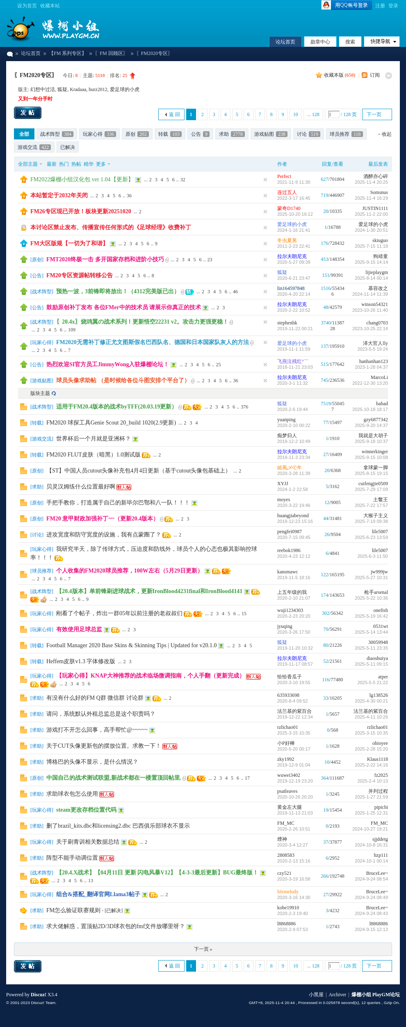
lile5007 (380, 531)
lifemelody (288, 892)
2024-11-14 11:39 (370, 294)
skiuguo (380, 240)
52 (325, 661)
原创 (137, 134)
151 (325, 275)
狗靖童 (380, 256)
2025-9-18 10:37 (371, 441)
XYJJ (282, 483)
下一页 (374, 114)
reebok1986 (289, 550)
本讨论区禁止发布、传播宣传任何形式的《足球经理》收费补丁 (110, 227)
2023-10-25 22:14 (370, 328)
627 (324, 179)
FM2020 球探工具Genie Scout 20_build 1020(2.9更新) (111, 423)
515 (324, 364)
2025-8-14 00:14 (371, 278)
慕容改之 (378, 288)
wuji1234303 (290, 610)
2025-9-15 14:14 (371, 262)
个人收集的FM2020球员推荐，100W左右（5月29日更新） (129, 571)
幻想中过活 (42, 89)
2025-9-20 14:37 (371, 425)
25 (218, 364)
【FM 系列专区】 (68, 53)
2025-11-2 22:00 (371, 214)
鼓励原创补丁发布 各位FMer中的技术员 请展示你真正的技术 (123, 307)
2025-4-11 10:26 (371, 716)
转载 (170, 134)
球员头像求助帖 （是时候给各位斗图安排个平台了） (123, 380)
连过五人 (287, 192)
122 (324, 574)
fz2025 (381, 775)
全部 (24, 134)
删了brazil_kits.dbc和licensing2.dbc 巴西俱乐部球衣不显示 (118, 826)
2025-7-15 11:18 (371, 246)
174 (324, 595)
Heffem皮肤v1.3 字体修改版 (81, 661)
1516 (326, 288)
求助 (232, 134)
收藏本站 (50, 6)
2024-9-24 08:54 (371, 878)
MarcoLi (379, 377)
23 (210, 259)
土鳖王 (380, 499)
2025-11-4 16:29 (371, 198)
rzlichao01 (287, 727)
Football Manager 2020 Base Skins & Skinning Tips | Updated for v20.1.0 (131, 645)
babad (382, 403)
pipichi (381, 807)
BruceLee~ (377, 873)
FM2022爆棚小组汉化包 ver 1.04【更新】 (82, 179)
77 (325, 422)
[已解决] (114, 910)
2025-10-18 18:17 (370, 409)
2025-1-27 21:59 (371, 796)
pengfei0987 (289, 531)
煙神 (282, 839)
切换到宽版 (11, 5)
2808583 (285, 855)
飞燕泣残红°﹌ (293, 361)
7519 (326, 403)
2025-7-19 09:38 (371, 521)
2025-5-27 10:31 (371, 577)
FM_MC (285, 823)
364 (324, 778)
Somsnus (379, 192)
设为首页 (27, 6)
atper (383, 677)
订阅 (375, 75)
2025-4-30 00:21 (371, 700)
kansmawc (287, 572)
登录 (393, 6)
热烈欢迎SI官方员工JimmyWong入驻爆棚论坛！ (107, 364)
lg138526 (379, 695)
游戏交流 (34, 147)
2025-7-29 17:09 (371, 489)
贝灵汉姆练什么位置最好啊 (80, 487)
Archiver (338, 994)
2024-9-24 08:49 (371, 897)
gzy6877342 (376, 419)
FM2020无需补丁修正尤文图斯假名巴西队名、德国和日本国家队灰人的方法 (152, 342)
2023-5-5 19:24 (372, 349)
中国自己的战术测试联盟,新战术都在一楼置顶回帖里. (113, 778)
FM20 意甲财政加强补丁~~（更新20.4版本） (102, 519)
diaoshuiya (377, 658)
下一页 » (203, 949)
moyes (283, 499)
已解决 (67, 147)
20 (325, 211)
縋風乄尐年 (289, 467)
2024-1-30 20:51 (371, 230)
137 (324, 346)
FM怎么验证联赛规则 (73, 910)
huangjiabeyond (293, 515)
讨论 (308, 134)
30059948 (378, 642)
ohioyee (380, 743)
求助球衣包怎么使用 (72, 794)
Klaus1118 (377, 759)
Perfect (284, 176)
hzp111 (381, 855)
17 (247, 778)
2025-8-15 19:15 (371, 473)
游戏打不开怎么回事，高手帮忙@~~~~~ (97, 730)
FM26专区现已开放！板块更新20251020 (80, 211)
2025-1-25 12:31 (371, 812)
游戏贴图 (270, 134)
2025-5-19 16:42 (371, 616)
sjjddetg (380, 839)
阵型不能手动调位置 (72, 858)
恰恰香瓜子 (289, 677)
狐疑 (62, 89)
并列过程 (378, 791)
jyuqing (284, 626)
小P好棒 (286, 743)
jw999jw (379, 572)
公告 (200, 134)
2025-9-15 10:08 (371, 457)
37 (325, 842)
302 (325, 613)
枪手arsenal (376, 592)
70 (325, 629)
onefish (381, 610)
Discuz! (38, 994)
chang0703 (377, 323)
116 (326, 679)
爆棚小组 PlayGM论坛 (9, 53)
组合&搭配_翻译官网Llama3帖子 (98, 894)
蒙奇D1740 (289, 208)
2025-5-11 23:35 (371, 648)
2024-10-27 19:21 (370, 828)
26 (326, 534)
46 (235, 291)
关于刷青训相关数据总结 (87, 842)
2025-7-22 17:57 (371, 505)
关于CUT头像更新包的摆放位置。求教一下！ (103, 746)
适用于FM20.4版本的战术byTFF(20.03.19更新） (116, 407)
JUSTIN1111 (375, 208)
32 (182, 180)
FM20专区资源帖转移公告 (79, 275)
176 (324, 243)
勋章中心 (320, 42)
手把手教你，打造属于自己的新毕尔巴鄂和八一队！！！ (118, 503)
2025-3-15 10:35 (371, 732)
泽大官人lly (375, 343)
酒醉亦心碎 (375, 176)
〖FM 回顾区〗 (111, 53)
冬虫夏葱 (287, 240)
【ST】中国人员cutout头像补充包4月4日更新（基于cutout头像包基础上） (138, 471)
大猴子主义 (375, 515)
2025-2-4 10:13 (372, 780)
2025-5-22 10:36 (371, 598)
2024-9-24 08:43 (371, 913)
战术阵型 (56, 134)
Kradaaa (78, 89)
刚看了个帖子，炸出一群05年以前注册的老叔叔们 (119, 613)
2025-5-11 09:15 (371, 664)
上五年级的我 (292, 592)
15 (244, 613)
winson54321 (374, 304)
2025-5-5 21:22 (372, 682)
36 (129, 196)
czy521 (284, 873)
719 (324, 195)
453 (324, 259)
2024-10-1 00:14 (371, 860)
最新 (52, 164)
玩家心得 (99, 134)
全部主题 (28, 164)
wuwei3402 (288, 775)
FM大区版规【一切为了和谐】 (69, 243)
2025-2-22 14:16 (371, 764)
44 (325, 518)
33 (325, 698)
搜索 (350, 42)
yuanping (286, 419)
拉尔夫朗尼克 (292, 256)
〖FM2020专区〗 (35, 75)
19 (325, 810)
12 (326, 502)
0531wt (380, 626)
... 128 (313, 114)
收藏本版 (340, 75)
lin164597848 (291, 288)
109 (71, 330)
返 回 (174, 114)
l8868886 (286, 924)
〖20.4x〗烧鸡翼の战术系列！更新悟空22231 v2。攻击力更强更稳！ (142, 322)
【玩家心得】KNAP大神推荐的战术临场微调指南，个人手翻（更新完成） (150, 676)
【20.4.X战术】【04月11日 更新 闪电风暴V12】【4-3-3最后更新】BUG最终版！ (157, 873)
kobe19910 (288, 908)
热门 (64, 164)
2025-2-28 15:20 (371, 748)
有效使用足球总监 (79, 629)
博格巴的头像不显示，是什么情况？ (92, 762)
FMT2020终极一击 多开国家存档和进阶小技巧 (105, 259)
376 (244, 407)
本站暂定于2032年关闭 (59, 195)
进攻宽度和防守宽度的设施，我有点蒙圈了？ (103, 535)
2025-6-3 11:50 (372, 556)
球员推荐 (346, 134)
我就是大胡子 (373, 435)
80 (325, 645)
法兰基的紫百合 (294, 711)
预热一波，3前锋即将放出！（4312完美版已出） (118, 291)
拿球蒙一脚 (375, 467)
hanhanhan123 (373, 361)
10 (295, 114)
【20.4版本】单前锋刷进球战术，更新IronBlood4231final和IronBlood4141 (149, 591)
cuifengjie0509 (373, 483)
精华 (89, 164)
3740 (326, 323)
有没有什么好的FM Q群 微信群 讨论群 (95, 698)
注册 (380, 6)
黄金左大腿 (289, 807)
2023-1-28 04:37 (371, 367)
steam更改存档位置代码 (86, 810)
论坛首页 (285, 42)
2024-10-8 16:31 (371, 844)
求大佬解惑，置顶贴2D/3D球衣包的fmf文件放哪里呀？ (115, 926)
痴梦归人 (287, 435)
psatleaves (287, 791)
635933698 (288, 695)
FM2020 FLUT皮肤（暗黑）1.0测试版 (93, 455)
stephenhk (287, 323)
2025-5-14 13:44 (371, 632)
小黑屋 (316, 994)
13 (90, 880)
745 (324, 380)
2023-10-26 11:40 (370, 310)
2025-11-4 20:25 (371, 182)
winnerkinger (375, 451)
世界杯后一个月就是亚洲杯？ (93, 439)
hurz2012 (98, 89)
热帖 (76, 164)
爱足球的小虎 (124, 89)
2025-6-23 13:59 (371, 537)
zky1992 (285, 759)
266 (324, 876)
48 (325, 307)
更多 (101, 164)
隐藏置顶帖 (265, 179)
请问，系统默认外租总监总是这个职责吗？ (100, 714)
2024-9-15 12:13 (371, 929)
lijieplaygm (376, 272)
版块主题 (40, 393)
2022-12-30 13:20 (370, 383)
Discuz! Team (43, 1002)
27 (325, 454)
